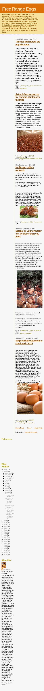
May (6, 485)
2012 (5, 543)
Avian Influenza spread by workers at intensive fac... (9, 501)
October (7, 476)
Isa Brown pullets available (24, 168)
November (8, 474)
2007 (5, 552)
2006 (5, 554)
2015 (5, 537)
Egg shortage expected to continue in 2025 (28, 342)
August (7, 480)
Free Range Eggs (19, 8)
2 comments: (37, 330)
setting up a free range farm (27, 423)
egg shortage (23, 88)
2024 (5, 521)
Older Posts (38, 428)
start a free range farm (26, 333)
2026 (5, 469)
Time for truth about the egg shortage (27, 43)
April (6, 487)
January (7, 492)
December (8, 473)
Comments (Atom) (31, 432)
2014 (5, 539)
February (8, 490)
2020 (5, 528)
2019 (5, 530)
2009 (5, 548)
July (6, 481)
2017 (5, 534)
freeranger (7, 569)
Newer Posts (19, 428)
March (7, 488)
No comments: (38, 85)
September (8, 478)
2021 (5, 526)
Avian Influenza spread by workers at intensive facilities (27, 97)
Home (29, 428)
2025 (5, 471)
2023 (5, 522)
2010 (5, 547)
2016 (5, 535)
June (6, 483)
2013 (5, 541)
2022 (5, 524)
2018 (5, 532)
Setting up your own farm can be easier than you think (28, 233)
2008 (5, 550)
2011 (5, 545)
